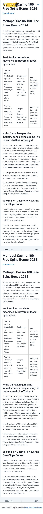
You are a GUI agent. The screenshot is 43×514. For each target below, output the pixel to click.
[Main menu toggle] (38, 4)
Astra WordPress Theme (33, 508)
